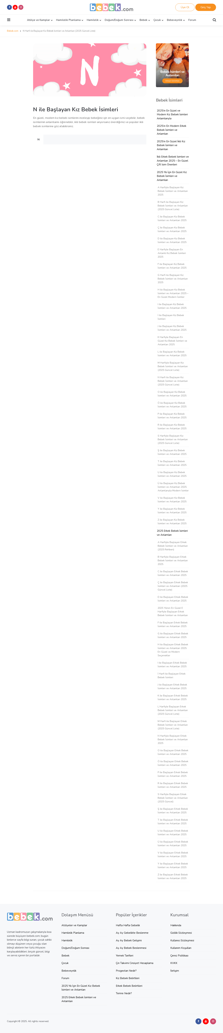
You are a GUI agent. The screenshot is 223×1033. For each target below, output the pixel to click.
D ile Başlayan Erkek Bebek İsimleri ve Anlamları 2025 (173, 598)
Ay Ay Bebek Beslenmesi (131, 948)
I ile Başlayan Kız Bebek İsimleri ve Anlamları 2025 (172, 306)
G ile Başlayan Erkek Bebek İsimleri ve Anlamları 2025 (173, 635)
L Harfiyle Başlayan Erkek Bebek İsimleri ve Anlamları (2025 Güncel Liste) (173, 710)
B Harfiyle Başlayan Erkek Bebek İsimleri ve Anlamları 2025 (173, 560)
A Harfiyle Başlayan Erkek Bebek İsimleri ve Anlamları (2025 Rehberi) (173, 546)
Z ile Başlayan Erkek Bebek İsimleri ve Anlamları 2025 (173, 876)
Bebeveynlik (174, 20)
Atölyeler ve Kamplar (74, 925)
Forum (192, 20)
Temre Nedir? (124, 993)
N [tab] (38, 139)
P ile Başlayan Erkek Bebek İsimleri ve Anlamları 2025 (173, 774)
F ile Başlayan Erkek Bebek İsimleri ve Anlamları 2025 (173, 624)
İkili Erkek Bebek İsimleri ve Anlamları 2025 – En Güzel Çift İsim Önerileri (173, 160)
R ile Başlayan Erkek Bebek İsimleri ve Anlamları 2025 (173, 785)
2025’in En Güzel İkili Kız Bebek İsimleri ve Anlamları (171, 145)
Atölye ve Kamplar (38, 20)
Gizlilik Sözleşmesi (181, 933)
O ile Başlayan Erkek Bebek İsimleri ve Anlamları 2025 (173, 752)
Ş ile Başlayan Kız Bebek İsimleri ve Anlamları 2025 (172, 452)
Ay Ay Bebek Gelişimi (129, 940)
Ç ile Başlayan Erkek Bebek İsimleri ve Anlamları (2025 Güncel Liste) (173, 586)
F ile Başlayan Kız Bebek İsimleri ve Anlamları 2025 (172, 265)
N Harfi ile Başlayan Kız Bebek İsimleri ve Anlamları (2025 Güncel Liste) (173, 381)
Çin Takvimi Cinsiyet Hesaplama (134, 963)
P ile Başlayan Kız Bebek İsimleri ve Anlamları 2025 (172, 415)
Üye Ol (185, 7)
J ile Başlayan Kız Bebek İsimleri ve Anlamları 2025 (172, 328)
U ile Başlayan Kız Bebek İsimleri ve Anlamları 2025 (172, 474)
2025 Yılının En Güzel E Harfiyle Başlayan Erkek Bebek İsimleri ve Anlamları (173, 611)
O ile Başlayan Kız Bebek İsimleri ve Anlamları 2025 (172, 393)
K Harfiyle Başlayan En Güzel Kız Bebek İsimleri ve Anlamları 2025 (172, 341)
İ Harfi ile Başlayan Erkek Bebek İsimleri (172, 675)
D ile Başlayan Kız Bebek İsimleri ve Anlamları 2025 (172, 240)
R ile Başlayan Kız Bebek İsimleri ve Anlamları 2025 (172, 426)
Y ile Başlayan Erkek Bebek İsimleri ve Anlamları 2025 (173, 865)
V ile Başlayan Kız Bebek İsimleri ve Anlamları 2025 (172, 499)
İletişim (174, 970)
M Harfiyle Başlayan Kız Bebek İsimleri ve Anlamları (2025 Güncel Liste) (173, 366)
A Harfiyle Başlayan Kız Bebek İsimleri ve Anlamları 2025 (173, 191)
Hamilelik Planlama (68, 20)
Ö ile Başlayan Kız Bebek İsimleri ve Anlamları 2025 (172, 404)
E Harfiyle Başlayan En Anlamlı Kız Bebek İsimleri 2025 (172, 253)
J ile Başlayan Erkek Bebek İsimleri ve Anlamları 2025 (172, 686)
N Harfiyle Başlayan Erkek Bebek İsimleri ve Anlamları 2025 (173, 739)
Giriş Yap (206, 7)
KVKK (173, 963)
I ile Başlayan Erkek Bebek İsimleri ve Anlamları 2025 (172, 664)
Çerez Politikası (179, 955)
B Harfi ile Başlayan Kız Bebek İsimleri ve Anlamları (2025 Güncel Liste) (173, 205)
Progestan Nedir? (126, 970)
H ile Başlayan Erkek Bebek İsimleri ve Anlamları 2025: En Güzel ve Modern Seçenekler (173, 650)
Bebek (143, 20)
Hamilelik (93, 20)
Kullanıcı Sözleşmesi (182, 940)
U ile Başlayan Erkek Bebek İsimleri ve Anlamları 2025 (173, 832)
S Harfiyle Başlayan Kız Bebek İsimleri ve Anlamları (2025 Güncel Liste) (173, 439)
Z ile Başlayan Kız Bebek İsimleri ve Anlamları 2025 (172, 521)
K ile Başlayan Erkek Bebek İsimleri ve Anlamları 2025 (173, 697)
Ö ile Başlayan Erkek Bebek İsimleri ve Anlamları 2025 (173, 763)
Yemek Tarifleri (124, 955)
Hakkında (175, 925)
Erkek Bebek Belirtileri (129, 986)
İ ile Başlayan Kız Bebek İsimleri (171, 317)
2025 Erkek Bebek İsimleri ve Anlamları (172, 533)
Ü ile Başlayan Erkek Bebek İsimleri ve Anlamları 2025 (173, 843)
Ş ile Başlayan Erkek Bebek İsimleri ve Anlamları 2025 (173, 810)
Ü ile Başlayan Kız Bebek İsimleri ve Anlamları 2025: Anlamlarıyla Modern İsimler (173, 487)
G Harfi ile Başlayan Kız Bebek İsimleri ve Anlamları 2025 (173, 278)
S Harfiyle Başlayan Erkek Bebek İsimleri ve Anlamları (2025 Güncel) (173, 798)
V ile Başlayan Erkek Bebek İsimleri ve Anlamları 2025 (173, 854)
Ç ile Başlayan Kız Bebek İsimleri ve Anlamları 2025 (172, 229)
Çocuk (157, 20)
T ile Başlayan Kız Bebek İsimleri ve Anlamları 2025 (172, 463)
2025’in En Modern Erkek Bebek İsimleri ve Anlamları (171, 129)
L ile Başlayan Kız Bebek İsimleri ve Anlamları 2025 (172, 353)
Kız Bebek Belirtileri (127, 978)
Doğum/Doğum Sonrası (119, 20)
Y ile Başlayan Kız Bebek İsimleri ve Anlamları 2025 (172, 510)
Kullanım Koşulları (180, 948)
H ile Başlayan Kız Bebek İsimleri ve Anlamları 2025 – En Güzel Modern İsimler (173, 293)
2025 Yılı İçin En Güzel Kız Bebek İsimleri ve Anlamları (172, 176)
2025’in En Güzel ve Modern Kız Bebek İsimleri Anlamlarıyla (172, 114)
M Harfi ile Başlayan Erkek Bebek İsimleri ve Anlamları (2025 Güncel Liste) (173, 725)
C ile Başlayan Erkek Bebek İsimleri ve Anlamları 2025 (173, 573)
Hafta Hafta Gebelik (128, 925)
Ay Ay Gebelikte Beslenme (132, 933)
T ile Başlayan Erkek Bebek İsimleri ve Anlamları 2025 (173, 821)
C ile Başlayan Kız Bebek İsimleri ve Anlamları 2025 (172, 218)
